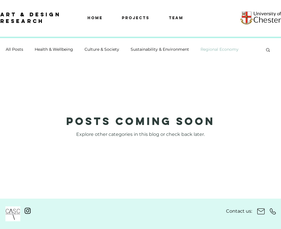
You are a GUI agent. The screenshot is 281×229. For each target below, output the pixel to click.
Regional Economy (220, 49)
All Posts (14, 49)
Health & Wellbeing (54, 49)
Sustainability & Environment (160, 49)
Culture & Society (102, 49)
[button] (268, 50)
